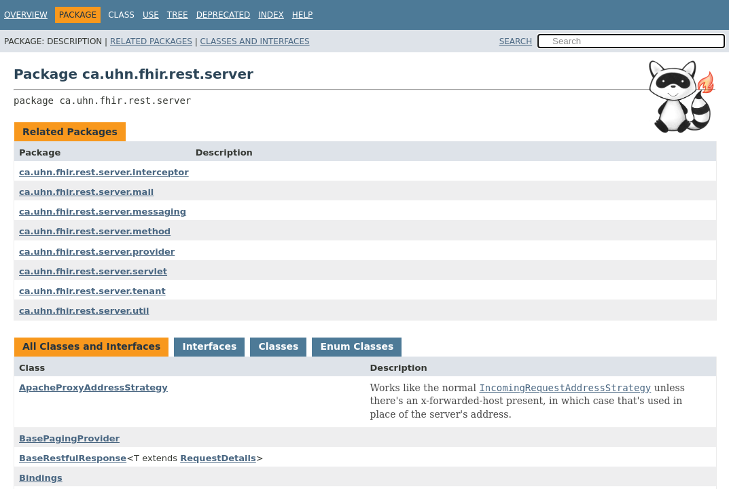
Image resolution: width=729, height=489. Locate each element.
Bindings (41, 478)
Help (302, 15)
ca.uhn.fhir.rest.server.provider (97, 252)
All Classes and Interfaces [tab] (91, 346)
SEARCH (516, 41)
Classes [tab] (278, 346)
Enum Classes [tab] (356, 346)
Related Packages (151, 41)
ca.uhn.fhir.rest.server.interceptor (104, 172)
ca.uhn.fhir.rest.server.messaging (102, 211)
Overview (26, 15)
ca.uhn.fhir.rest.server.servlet (93, 271)
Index (271, 15)
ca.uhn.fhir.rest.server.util (84, 311)
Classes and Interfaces (255, 41)
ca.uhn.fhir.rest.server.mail (86, 192)
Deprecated (223, 15)
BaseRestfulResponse (72, 458)
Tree (177, 15)
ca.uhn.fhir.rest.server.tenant (92, 291)
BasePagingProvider (69, 438)
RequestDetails (218, 458)
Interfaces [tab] (209, 346)
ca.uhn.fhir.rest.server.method (95, 231)
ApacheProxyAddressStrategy (93, 387)
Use (151, 15)
